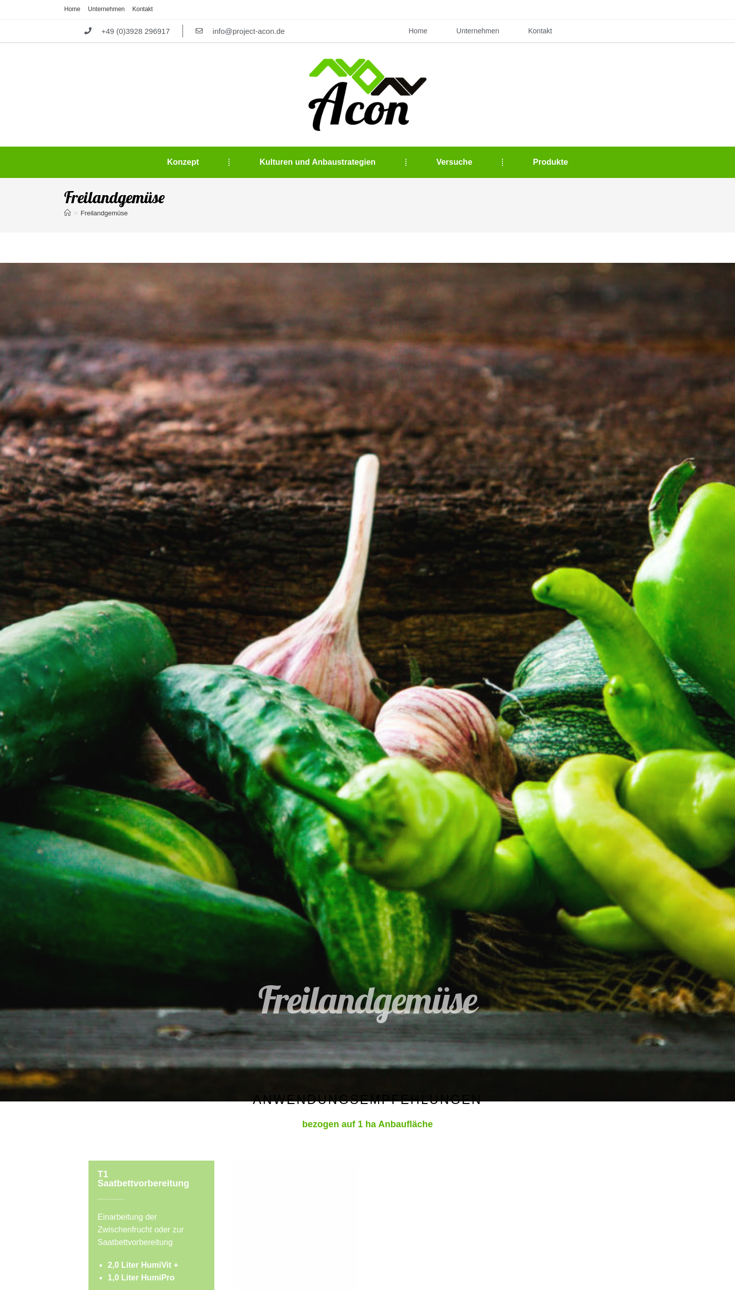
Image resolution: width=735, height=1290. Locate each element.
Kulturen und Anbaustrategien (317, 162)
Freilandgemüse (104, 213)
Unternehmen (106, 9)
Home (72, 9)
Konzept (183, 162)
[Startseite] (67, 213)
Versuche (454, 162)
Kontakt (142, 9)
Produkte (550, 162)
